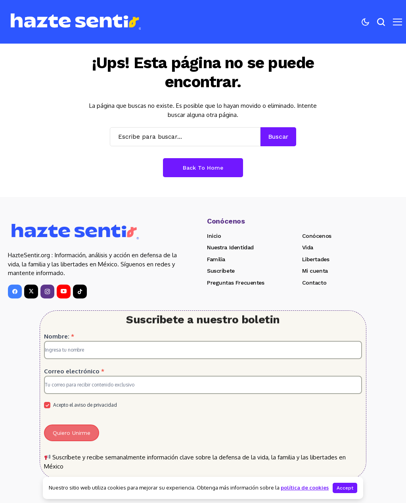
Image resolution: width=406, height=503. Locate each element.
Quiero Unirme (71, 433)
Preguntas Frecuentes (235, 282)
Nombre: (59, 336)
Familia (216, 259)
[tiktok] (80, 291)
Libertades (315, 259)
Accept (345, 488)
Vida (307, 247)
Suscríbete (221, 271)
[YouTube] (64, 291)
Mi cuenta (315, 271)
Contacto (314, 282)
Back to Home (203, 167)
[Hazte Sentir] (75, 22)
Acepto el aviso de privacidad (80, 405)
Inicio (214, 236)
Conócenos (316, 236)
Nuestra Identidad (230, 247)
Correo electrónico (74, 371)
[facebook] (15, 291)
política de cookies (305, 487)
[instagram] (47, 291)
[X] (31, 291)
